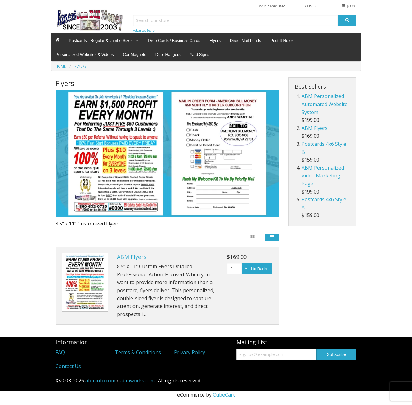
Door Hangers (168, 54)
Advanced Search (144, 31)
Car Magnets (134, 54)
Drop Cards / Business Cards (174, 40)
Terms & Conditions (138, 352)
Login (261, 6)
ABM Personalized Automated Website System (324, 104)
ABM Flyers (131, 256)
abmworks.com (137, 380)
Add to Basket (257, 268)
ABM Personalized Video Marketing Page (323, 175)
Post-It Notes (281, 40)
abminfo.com (100, 380)
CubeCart (224, 394)
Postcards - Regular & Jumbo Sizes (100, 40)
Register (277, 6)
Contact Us (68, 366)
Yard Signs (199, 54)
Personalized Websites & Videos (85, 54)
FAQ (60, 352)
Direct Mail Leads (245, 40)
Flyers (215, 40)
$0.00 (348, 5)
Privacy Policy (189, 352)
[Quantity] (234, 268)
